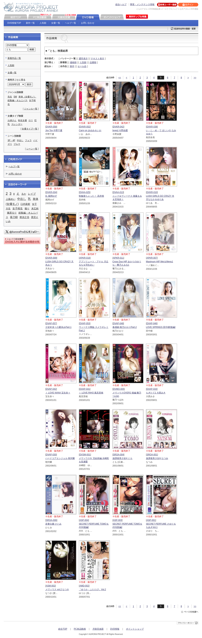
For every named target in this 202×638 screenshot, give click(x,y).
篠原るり (12, 212)
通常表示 (83, 58)
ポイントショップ (135, 629)
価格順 (73, 62)
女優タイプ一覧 (29, 128)
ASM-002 (50, 585)
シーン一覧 (31, 148)
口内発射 (25, 204)
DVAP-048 (118, 323)
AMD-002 (84, 585)
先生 (10, 96)
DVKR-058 (51, 126)
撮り (27, 208)
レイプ (32, 193)
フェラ (28, 140)
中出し (20, 140)
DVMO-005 (118, 389)
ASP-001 (151, 520)
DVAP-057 (51, 323)
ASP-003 (117, 520)
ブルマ (17, 144)
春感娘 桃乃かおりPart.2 (124, 327)
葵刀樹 (14, 217)
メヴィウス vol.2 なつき (57, 589)
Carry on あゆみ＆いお (90, 130)
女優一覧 (55, 23)
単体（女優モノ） (27, 96)
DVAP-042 (51, 389)
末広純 (34, 208)
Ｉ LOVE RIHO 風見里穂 (91, 392)
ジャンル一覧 (30, 108)
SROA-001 (152, 454)
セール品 (82, 66)
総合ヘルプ (121, 4)
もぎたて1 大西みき (156, 392)
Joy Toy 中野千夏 (53, 130)
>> (195, 77)
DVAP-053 (85, 323)
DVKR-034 (51, 192)
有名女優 (22, 120)
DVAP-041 (85, 389)
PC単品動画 (80, 629)
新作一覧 (30, 23)
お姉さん (12, 120)
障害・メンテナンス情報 (142, 4)
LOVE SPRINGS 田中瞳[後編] (160, 327)
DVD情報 (114, 629)
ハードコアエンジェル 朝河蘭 (60, 458)
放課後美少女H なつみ (157, 458)
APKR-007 (152, 258)
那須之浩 (24, 217)
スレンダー (16, 124)
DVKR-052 (85, 126)
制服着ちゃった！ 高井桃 (91, 196)
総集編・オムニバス (18, 100)
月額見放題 (98, 629)
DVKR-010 (152, 192)
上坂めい (10, 199)
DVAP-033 (152, 389)
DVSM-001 (85, 454)
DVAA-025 (85, 192)
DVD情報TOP (14, 23)
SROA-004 (118, 454)
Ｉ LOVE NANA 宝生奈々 (57, 392)
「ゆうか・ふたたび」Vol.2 (92, 589)
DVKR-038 (152, 126)
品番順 (93, 62)
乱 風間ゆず (51, 196)
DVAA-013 (118, 192)
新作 (72, 66)
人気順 (43, 23)
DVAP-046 (152, 323)
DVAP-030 (51, 454)
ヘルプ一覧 (70, 23)
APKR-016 (85, 258)
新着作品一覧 (14, 58)
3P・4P (11, 140)
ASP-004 (84, 520)
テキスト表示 (97, 58)
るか (23, 193)
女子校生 (17, 208)
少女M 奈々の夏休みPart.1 (58, 327)
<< (119, 77)
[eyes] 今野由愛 (120, 130)
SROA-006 (51, 520)
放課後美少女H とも (122, 458)
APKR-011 (118, 258)
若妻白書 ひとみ (53, 524)
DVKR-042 (118, 126)
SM (15, 96)
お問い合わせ (87, 23)
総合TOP (62, 629)
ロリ (30, 120)
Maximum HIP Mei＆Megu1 (159, 261)
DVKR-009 (51, 258)
